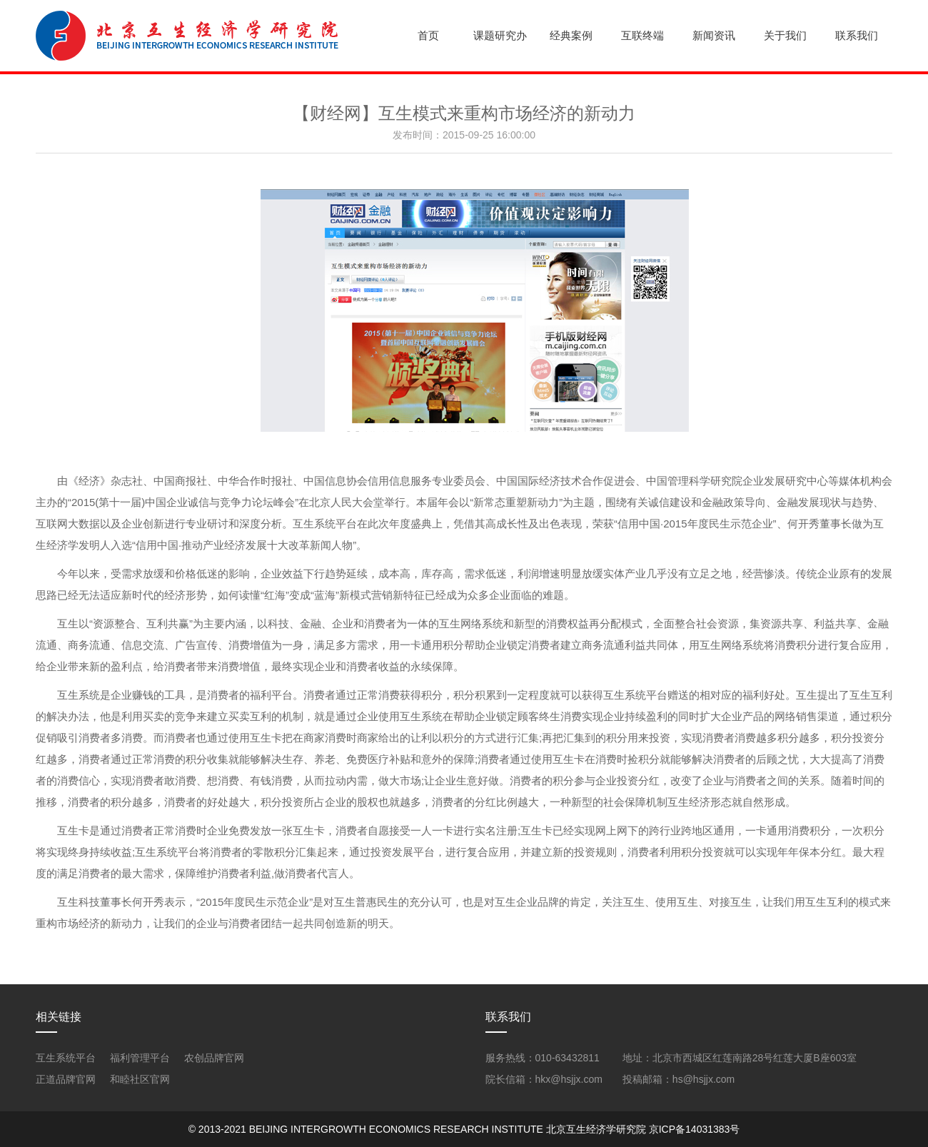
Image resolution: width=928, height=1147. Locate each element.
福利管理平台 (140, 1057)
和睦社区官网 (140, 1079)
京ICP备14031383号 (694, 1129)
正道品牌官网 (66, 1079)
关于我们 (785, 35)
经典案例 (571, 35)
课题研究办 (500, 35)
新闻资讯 (713, 35)
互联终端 (642, 35)
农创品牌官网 (214, 1057)
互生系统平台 (66, 1057)
